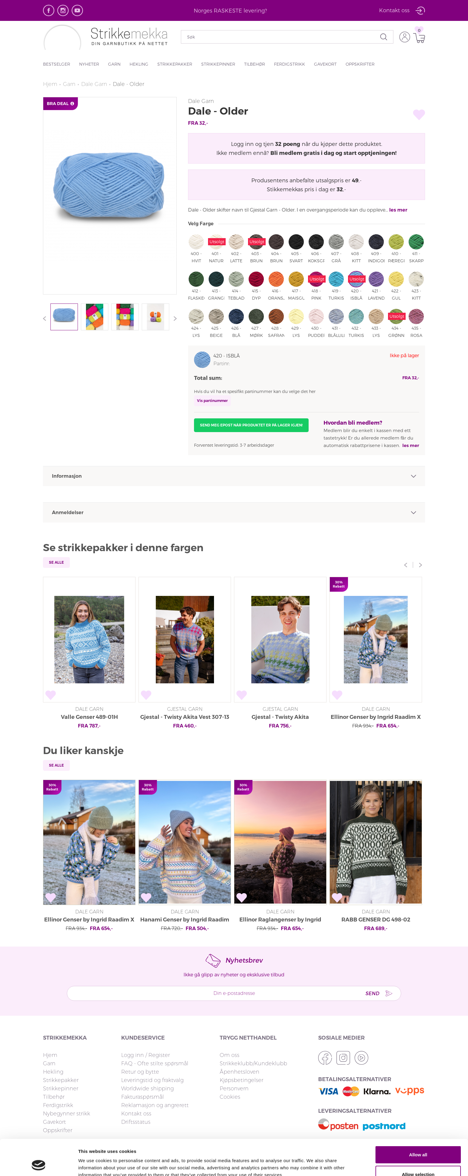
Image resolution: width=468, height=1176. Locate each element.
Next (174, 318)
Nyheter (89, 64)
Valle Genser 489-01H (89, 717)
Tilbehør (254, 64)
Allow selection (418, 1140)
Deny (418, 1160)
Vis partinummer (212, 400)
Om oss (229, 1055)
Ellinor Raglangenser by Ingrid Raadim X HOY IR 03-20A (280, 920)
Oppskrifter (360, 64)
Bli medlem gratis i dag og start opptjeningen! (333, 152)
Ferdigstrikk (289, 64)
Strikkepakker (174, 64)
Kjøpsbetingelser (241, 1080)
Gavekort (325, 64)
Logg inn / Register (145, 1055)
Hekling (139, 64)
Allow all (418, 1120)
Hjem (50, 84)
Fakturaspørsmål (142, 1097)
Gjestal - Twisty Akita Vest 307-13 (184, 717)
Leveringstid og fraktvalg (152, 1080)
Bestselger (56, 64)
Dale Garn (94, 84)
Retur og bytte (140, 1072)
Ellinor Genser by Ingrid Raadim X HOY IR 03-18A (376, 718)
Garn (114, 64)
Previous (46, 318)
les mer (398, 210)
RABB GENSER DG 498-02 (375, 919)
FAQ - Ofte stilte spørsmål (154, 1063)
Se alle (56, 562)
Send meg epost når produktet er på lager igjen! (251, 425)
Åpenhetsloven (239, 1072)
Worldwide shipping (147, 1088)
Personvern (234, 1088)
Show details (313, 1160)
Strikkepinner (218, 64)
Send (372, 993)
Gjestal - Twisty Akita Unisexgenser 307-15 (280, 718)
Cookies (230, 1097)
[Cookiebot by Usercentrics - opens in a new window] (39, 1164)
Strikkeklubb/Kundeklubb (253, 1063)
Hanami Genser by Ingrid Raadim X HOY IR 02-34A (184, 920)
